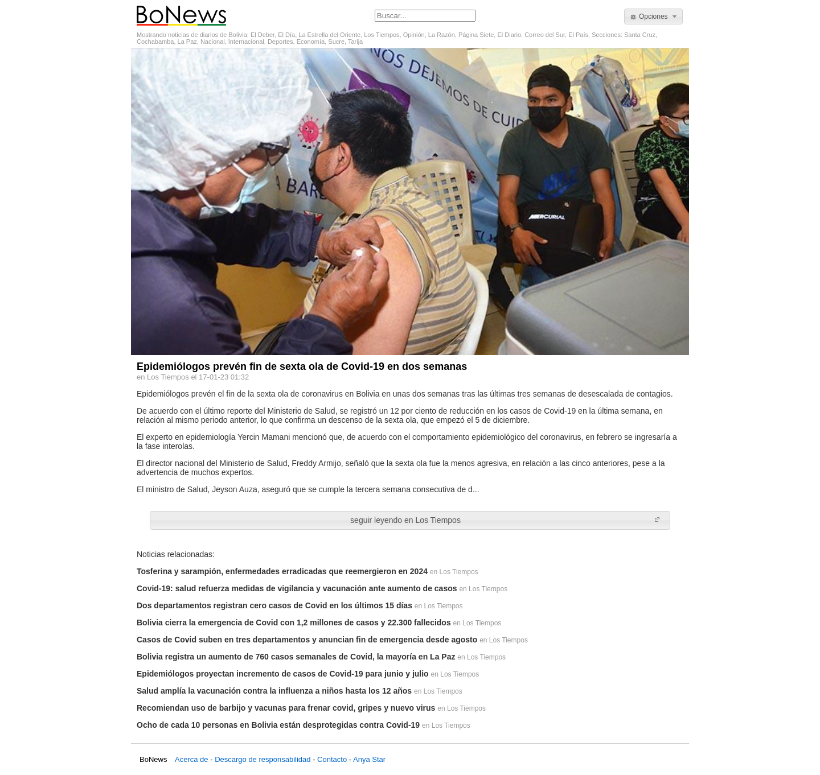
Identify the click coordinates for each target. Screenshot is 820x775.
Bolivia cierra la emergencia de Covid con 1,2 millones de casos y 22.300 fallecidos (294, 622)
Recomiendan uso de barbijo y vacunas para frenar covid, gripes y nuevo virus (286, 707)
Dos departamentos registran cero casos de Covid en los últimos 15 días (274, 605)
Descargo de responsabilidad (262, 759)
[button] (653, 16)
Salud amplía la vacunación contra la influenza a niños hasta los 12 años (274, 690)
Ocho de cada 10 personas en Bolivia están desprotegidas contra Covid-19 (278, 724)
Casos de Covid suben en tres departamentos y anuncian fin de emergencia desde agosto (307, 639)
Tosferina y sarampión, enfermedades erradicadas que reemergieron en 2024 (282, 571)
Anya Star (369, 759)
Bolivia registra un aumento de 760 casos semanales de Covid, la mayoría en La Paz (296, 656)
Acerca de (191, 759)
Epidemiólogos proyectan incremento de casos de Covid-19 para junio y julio (283, 673)
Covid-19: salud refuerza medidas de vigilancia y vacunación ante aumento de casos (297, 588)
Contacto (332, 759)
